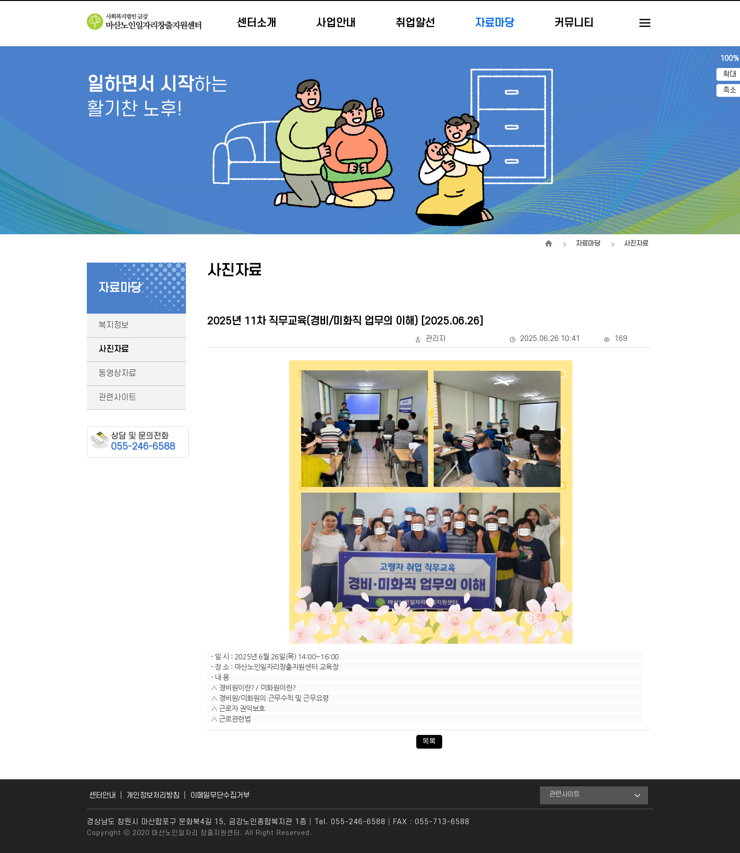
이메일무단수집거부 (220, 795)
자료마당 (494, 23)
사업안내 (336, 23)
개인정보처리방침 (152, 795)
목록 (429, 741)
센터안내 (102, 795)
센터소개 (257, 23)
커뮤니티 (574, 23)
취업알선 (415, 23)
